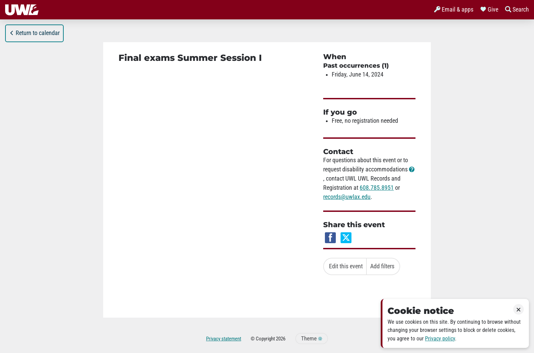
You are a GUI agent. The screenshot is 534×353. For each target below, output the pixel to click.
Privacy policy (440, 338)
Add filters (382, 266)
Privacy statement (223, 339)
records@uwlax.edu (347, 197)
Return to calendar (34, 33)
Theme (311, 338)
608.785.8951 (377, 187)
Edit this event (346, 266)
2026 (280, 339)
